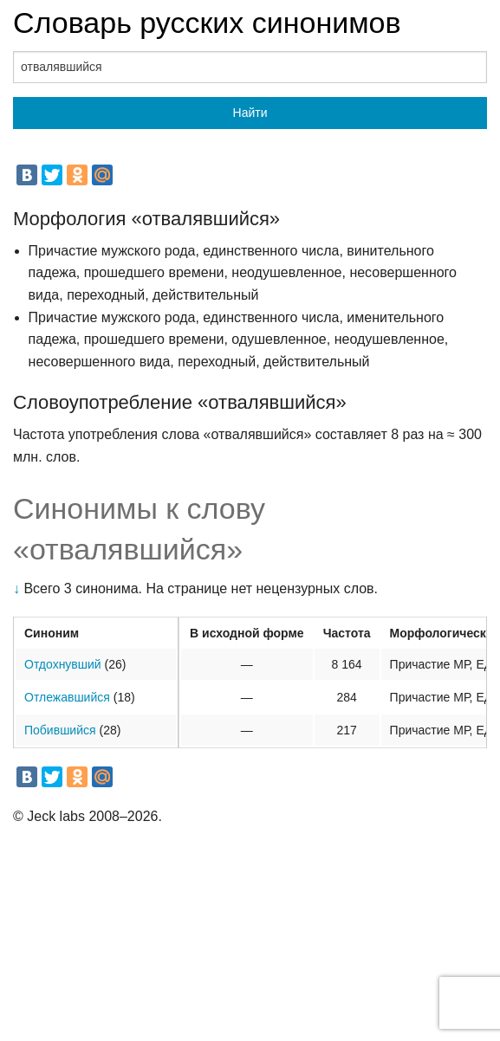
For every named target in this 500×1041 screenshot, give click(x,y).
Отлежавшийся (67, 697)
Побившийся (60, 730)
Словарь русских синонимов (207, 22)
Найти (250, 113)
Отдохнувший (62, 664)
